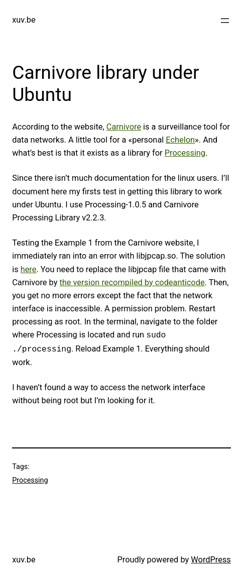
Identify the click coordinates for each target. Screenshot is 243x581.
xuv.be (23, 20)
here (29, 269)
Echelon (180, 140)
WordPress (211, 559)
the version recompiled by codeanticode (131, 282)
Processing (185, 153)
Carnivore (123, 127)
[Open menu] (225, 21)
